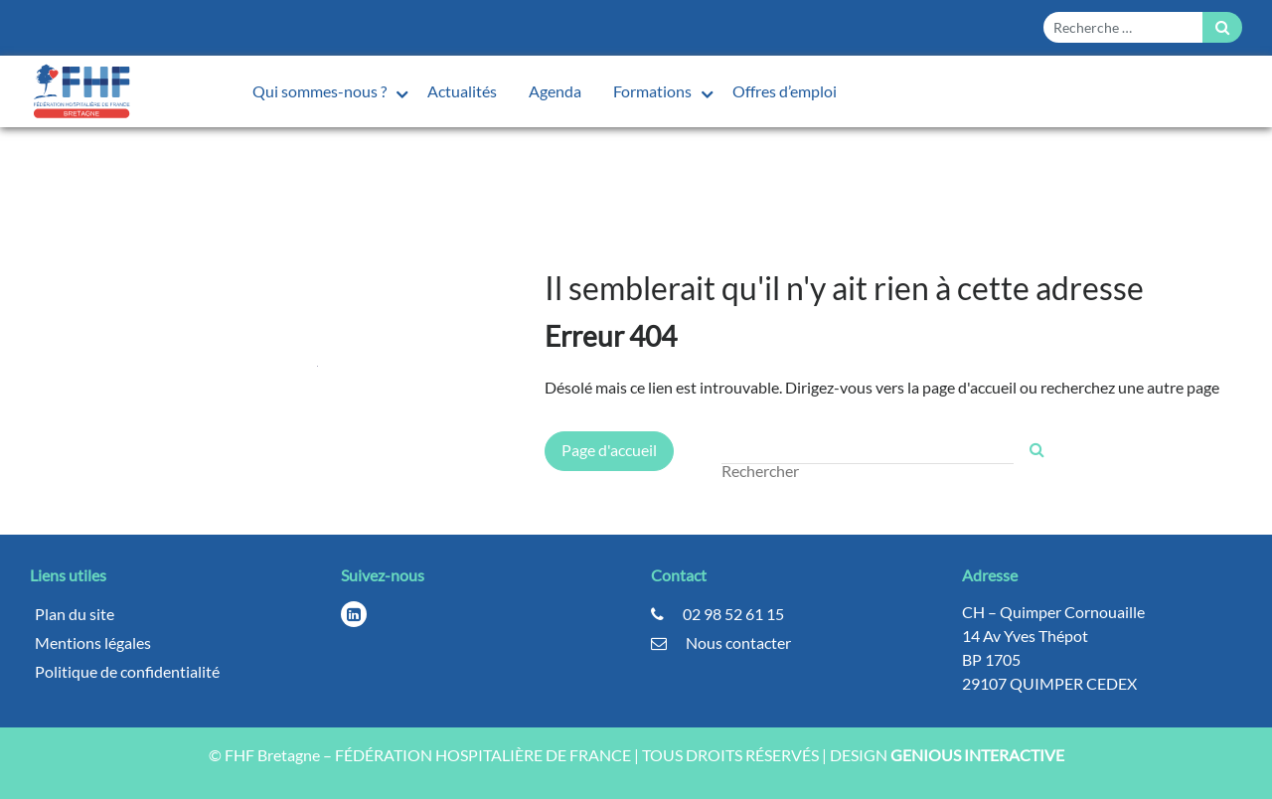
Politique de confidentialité (127, 671)
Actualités (462, 90)
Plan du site (74, 613)
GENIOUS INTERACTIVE (977, 754)
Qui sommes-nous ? (321, 90)
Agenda (555, 90)
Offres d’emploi (784, 90)
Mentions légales (93, 642)
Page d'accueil (609, 449)
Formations (654, 90)
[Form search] (1122, 27)
